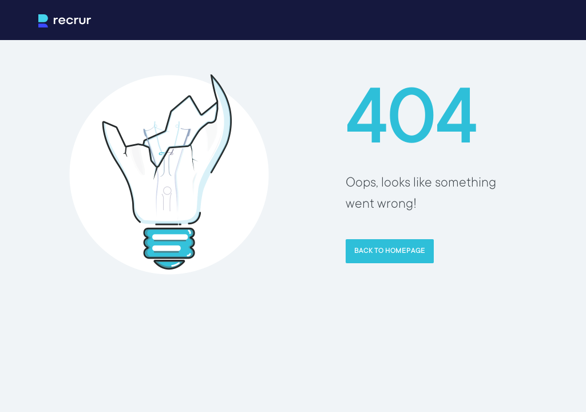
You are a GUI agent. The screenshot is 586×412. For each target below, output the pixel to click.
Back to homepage (389, 251)
